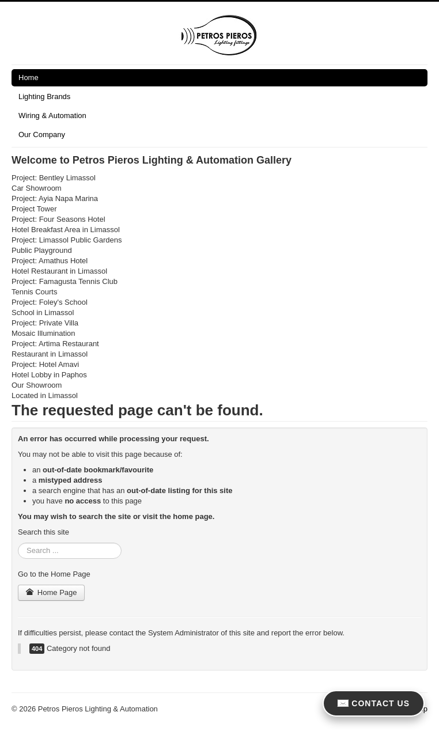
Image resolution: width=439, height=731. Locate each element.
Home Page (51, 592)
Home (28, 77)
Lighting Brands (44, 96)
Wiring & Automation (52, 115)
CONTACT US (374, 703)
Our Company (41, 134)
